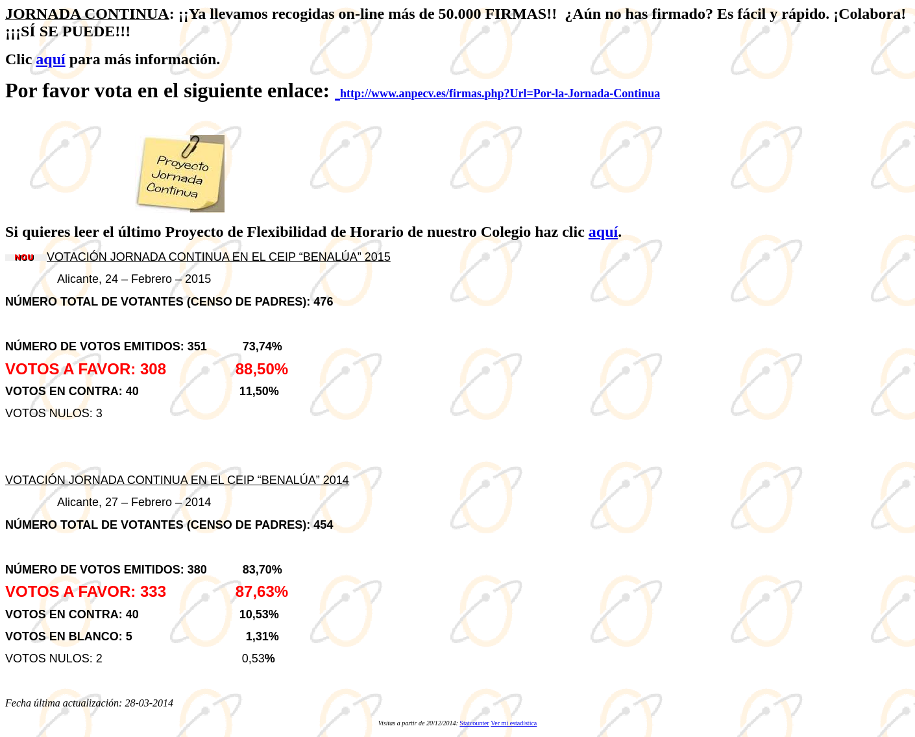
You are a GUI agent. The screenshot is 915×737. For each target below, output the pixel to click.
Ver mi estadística (514, 723)
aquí (50, 59)
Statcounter (474, 723)
